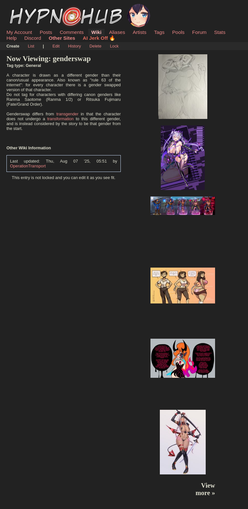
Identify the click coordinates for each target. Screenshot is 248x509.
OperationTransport (28, 166)
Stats (219, 32)
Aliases (117, 32)
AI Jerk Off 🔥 (99, 38)
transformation (60, 118)
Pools (178, 32)
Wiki (96, 32)
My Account (19, 32)
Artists (140, 32)
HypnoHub (24, 7)
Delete (95, 46)
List (31, 46)
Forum (199, 32)
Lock (114, 46)
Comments (72, 32)
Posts (46, 32)
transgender (67, 113)
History (74, 46)
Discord (32, 38)
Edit (55, 46)
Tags (159, 32)
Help (11, 38)
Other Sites (62, 38)
